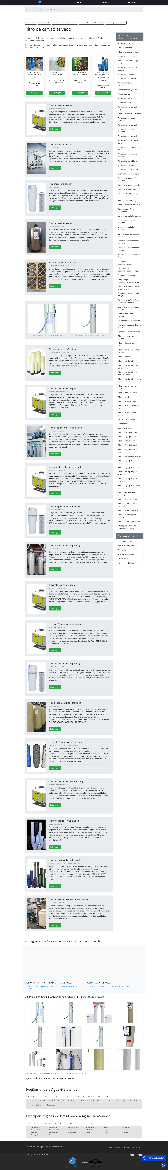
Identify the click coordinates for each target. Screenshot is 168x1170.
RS (60, 1124)
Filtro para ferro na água (127, 499)
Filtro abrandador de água (128, 52)
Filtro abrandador (125, 47)
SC (55, 1124)
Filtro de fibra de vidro (127, 441)
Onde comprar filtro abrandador (126, 210)
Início (110, 1148)
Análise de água (124, 550)
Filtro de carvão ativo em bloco (128, 387)
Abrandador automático (127, 78)
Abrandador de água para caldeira (128, 68)
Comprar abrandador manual (129, 275)
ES (39, 1124)
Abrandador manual (126, 165)
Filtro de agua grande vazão (129, 436)
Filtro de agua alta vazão (127, 432)
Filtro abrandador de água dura (128, 61)
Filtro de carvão (30, 23)
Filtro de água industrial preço (127, 450)
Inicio (79, 3)
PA (96, 1124)
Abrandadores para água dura (128, 141)
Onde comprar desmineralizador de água (128, 280)
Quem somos (131, 3)
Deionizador (123, 558)
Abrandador (123, 423)
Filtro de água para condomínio (125, 461)
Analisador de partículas (127, 546)
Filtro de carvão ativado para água (129, 380)
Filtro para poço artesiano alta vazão (64, 23)
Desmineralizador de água (128, 174)
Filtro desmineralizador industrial (127, 413)
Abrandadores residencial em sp (129, 148)
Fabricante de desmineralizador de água (128, 269)
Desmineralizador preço (127, 189)
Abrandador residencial (127, 125)
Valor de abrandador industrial (126, 228)
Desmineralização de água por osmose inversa (128, 301)
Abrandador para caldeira (128, 136)
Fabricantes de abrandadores (129, 332)
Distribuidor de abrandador (129, 320)
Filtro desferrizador (125, 397)
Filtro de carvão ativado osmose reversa (127, 373)
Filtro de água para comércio (116, 23)
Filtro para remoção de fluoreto (127, 515)
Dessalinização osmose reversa (127, 315)
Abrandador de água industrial (126, 130)
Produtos (103, 3)
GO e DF (83, 1124)
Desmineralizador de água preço (128, 194)
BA (71, 1124)
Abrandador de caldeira (127, 161)
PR (50, 1124)
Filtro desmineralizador (127, 401)
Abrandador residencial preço (127, 108)
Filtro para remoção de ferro (129, 510)
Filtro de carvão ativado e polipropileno (128, 366)
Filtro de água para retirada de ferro (129, 486)
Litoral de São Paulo (104, 1097)
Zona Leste (76, 1097)
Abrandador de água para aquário (128, 155)
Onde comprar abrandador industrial (129, 235)
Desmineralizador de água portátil (128, 308)
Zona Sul (66, 1097)
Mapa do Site (136, 1148)
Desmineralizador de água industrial (128, 179)
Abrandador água (125, 98)
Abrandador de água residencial (126, 84)
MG (34, 1124)
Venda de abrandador (126, 419)
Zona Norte (45, 1097)
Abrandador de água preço (128, 90)
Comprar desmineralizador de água (128, 294)
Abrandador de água (126, 43)
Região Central (33, 1097)
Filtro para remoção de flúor (129, 521)
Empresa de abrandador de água (129, 255)
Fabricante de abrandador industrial (91, 23)
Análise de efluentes (126, 554)
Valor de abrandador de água (129, 216)
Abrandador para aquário (128, 169)
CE (76, 1124)
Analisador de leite (125, 541)
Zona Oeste (56, 1097)
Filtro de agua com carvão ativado (128, 337)
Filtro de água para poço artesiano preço (127, 479)
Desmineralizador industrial (129, 185)
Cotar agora (34, 92)
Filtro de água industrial (127, 445)
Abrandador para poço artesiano (127, 119)
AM (91, 1124)
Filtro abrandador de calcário (129, 114)
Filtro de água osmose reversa (127, 344)
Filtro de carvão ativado (127, 361)
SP (45, 1124)
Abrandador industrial (127, 56)
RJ (28, 1124)
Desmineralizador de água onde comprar (128, 287)
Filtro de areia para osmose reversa (129, 351)
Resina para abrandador (127, 94)
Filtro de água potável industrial (126, 493)
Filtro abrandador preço (127, 200)
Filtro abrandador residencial (129, 205)
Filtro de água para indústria (129, 467)
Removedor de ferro (126, 563)
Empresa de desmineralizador (125, 262)
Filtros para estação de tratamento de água (127, 527)
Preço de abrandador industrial (126, 221)
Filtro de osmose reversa (128, 393)
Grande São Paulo (89, 1097)
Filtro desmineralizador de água (128, 406)
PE (66, 1124)
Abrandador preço (125, 102)
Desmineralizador (44, 23)
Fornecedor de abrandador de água (129, 248)
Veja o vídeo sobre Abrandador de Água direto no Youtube (110, 986)
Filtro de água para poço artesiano (127, 473)
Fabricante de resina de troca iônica (129, 326)
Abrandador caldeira (126, 74)
